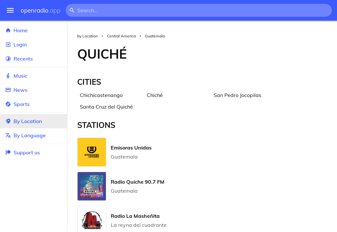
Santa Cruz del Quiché (106, 106)
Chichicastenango (101, 95)
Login (33, 44)
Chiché (155, 95)
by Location (87, 36)
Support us (22, 152)
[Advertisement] (237, 54)
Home (33, 30)
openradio (41, 10)
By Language (33, 135)
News (33, 90)
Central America (121, 36)
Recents (33, 59)
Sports (33, 104)
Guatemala (155, 36)
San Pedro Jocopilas (237, 95)
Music (33, 76)
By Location (33, 121)
